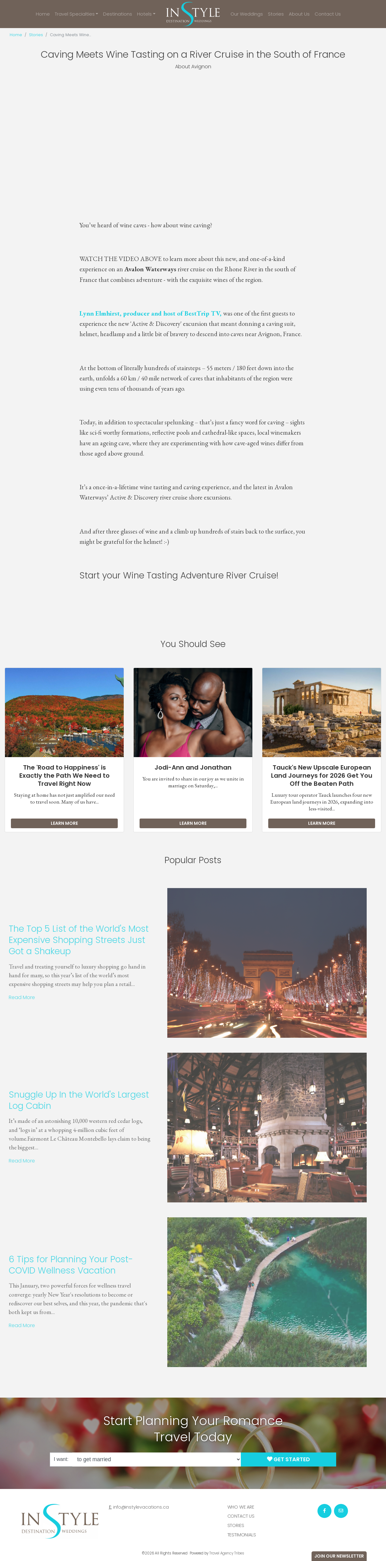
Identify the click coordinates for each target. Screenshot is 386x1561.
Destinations (117, 14)
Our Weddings (247, 14)
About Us (299, 14)
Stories (276, 14)
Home (43, 14)
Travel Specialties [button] (75, 14)
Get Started (288, 1459)
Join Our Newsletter (339, 1556)
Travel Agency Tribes (226, 1553)
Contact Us (328, 14)
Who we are (241, 1507)
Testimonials (241, 1535)
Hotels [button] (144, 14)
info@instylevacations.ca (141, 1507)
